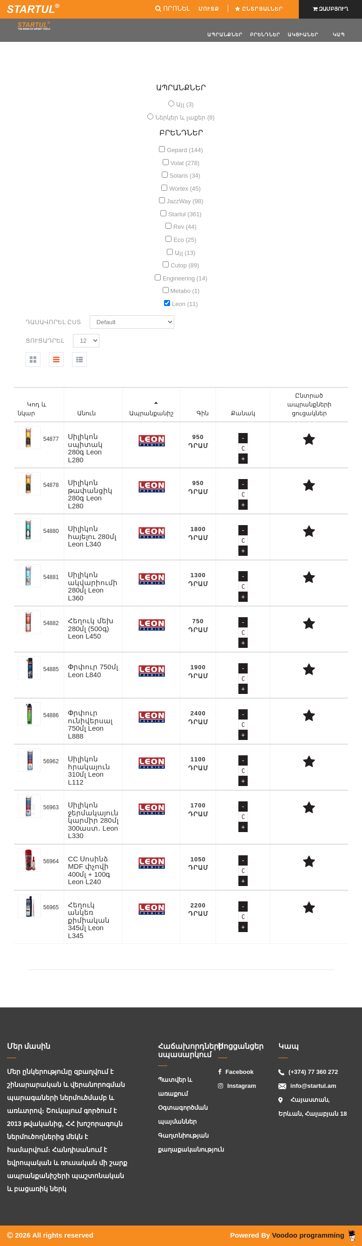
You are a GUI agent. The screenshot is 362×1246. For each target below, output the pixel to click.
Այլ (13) (185, 252)
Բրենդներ (265, 34)
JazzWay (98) (184, 201)
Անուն (86, 413)
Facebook (235, 1071)
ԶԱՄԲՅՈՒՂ (330, 9)
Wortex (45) (185, 188)
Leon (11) (185, 303)
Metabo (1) (185, 290)
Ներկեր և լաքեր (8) (185, 117)
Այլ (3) (185, 104)
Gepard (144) (185, 150)
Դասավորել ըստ (53, 322)
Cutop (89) (185, 265)
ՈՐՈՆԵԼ (172, 8)
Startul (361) (185, 214)
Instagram (237, 1085)
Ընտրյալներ (260, 9)
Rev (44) (185, 226)
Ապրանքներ (225, 34)
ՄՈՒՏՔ (209, 9)
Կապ (339, 34)
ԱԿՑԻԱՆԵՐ (303, 34)
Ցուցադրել (45, 340)
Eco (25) (184, 239)
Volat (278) (185, 163)
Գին (203, 413)
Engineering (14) (185, 278)
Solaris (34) (185, 175)
